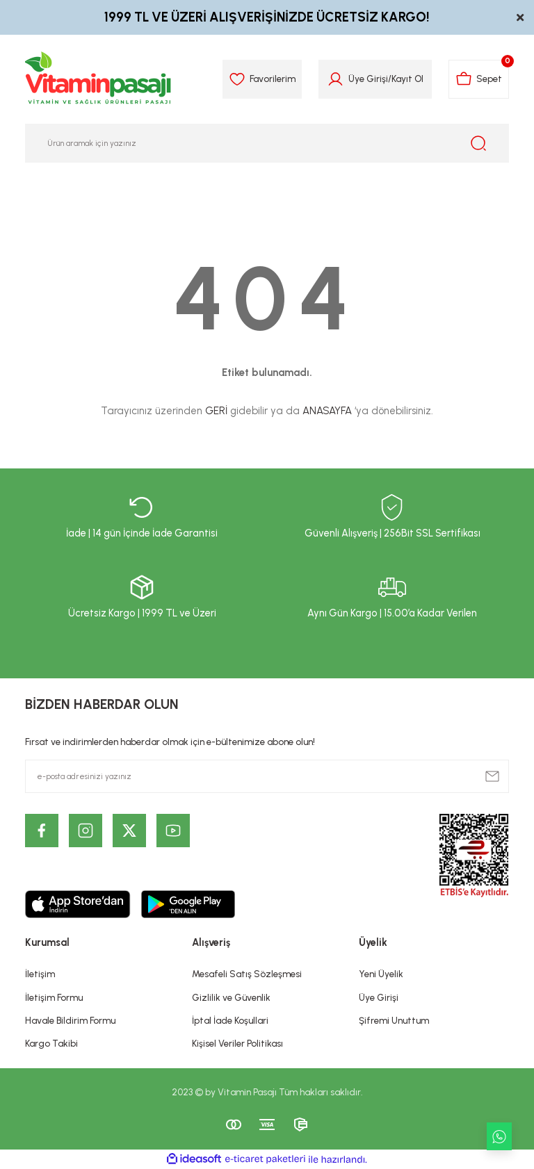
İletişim (40, 973)
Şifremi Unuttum (394, 1020)
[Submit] (492, 776)
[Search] (267, 143)
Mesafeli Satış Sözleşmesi (247, 973)
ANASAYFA (327, 410)
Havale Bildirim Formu (70, 1020)
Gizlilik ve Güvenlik (231, 997)
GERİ (216, 410)
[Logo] (98, 79)
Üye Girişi (378, 997)
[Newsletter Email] (267, 776)
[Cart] (478, 79)
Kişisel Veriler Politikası (237, 1043)
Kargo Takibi (51, 1043)
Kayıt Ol (407, 78)
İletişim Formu (54, 997)
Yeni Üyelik (381, 973)
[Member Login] (335, 79)
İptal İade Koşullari (230, 1020)
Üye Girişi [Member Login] (368, 78)
